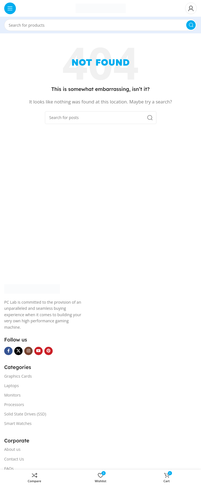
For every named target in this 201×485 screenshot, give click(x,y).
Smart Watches (18, 423)
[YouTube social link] (38, 351)
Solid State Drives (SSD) (25, 414)
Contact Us (14, 459)
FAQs (9, 468)
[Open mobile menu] (10, 8)
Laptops (11, 385)
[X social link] (18, 351)
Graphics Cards (18, 376)
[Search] (100, 25)
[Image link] (32, 288)
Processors (14, 404)
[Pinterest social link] (48, 351)
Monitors (12, 395)
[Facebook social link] (8, 351)
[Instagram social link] (28, 351)
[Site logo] (101, 8)
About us (12, 449)
